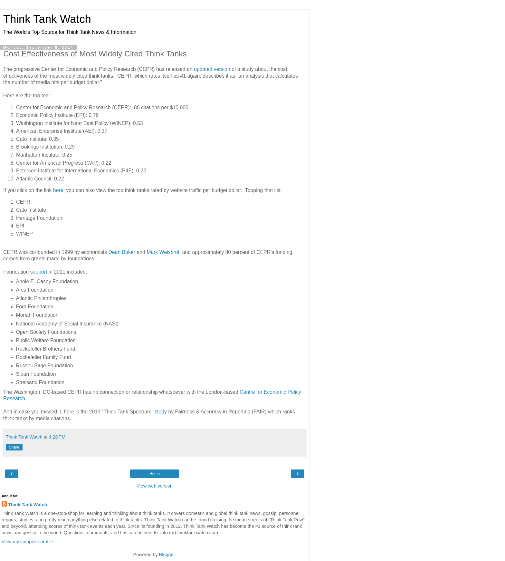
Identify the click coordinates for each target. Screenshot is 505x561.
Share (14, 447)
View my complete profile (27, 541)
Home (154, 473)
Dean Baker (121, 252)
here (58, 190)
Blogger (167, 554)
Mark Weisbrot (163, 252)
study (161, 411)
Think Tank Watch (47, 19)
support (38, 272)
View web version (155, 485)
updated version (212, 69)
